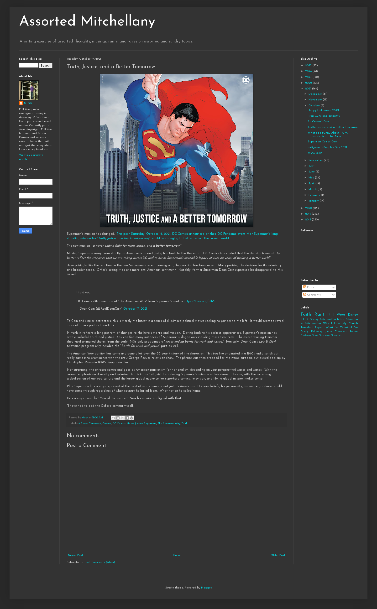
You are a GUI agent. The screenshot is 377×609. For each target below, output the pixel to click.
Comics (106, 423)
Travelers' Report (312, 327)
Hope (130, 423)
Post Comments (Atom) (100, 562)
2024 (309, 71)
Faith (306, 314)
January (314, 200)
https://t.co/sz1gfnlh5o (200, 301)
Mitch (28, 103)
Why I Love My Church (340, 323)
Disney (314, 319)
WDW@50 (315, 152)
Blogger (206, 587)
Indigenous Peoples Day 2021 (327, 147)
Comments (312, 294)
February (315, 195)
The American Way (168, 423)
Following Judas (321, 331)
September (316, 160)
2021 (308, 88)
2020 (309, 208)
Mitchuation (328, 319)
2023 (309, 77)
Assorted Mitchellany (87, 22)
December (316, 94)
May (312, 177)
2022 (309, 83)
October (315, 105)
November (316, 99)
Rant (319, 314)
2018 (308, 219)
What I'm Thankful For (342, 327)
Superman (150, 423)
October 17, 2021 (135, 308)
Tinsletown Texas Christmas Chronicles (321, 335)
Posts (308, 287)
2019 (308, 214)
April (312, 183)
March (313, 189)
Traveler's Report (346, 331)
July (311, 166)
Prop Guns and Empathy (324, 116)
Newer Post (75, 555)
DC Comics (119, 423)
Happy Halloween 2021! (323, 110)
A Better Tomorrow (89, 423)
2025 (309, 65)
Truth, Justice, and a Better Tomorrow (333, 127)
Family (304, 331)
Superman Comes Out (322, 141)
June (312, 171)
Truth (184, 423)
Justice (139, 423)
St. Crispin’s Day (318, 121)
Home (177, 555)
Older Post (278, 555)
